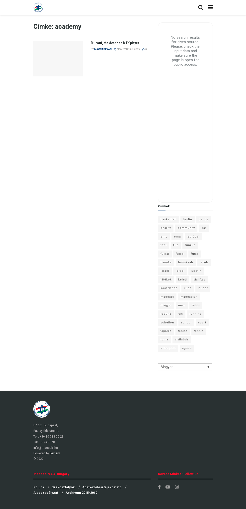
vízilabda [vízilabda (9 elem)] (182, 339)
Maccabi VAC (103, 49)
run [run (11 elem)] (180, 313)
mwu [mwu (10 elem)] (181, 305)
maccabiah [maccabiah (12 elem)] (189, 296)
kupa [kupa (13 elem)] (187, 288)
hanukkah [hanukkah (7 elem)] (185, 262)
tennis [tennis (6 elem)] (199, 331)
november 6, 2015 (127, 49)
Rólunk (38, 487)
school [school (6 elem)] (186, 322)
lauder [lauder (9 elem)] (203, 288)
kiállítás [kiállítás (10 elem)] (199, 279)
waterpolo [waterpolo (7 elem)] (168, 348)
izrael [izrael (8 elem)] (180, 270)
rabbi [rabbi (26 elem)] (196, 305)
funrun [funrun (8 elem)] (190, 245)
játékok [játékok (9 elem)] (166, 279)
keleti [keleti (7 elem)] (182, 279)
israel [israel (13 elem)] (165, 270)
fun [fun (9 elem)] (175, 245)
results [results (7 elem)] (166, 313)
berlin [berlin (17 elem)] (187, 219)
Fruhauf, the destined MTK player (115, 43)
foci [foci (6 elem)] (164, 245)
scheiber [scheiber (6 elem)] (167, 322)
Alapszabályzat (45, 493)
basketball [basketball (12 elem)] (168, 219)
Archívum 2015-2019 (81, 493)
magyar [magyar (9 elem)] (166, 305)
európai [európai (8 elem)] (193, 236)
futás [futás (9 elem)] (195, 253)
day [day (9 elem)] (204, 228)
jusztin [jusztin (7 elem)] (196, 270)
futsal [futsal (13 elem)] (165, 253)
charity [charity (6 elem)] (166, 228)
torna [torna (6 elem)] (164, 339)
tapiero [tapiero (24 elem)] (166, 331)
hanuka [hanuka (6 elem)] (166, 262)
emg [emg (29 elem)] (177, 236)
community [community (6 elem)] (186, 228)
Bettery (55, 453)
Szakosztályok (63, 487)
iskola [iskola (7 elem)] (204, 262)
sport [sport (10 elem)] (202, 322)
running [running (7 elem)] (195, 313)
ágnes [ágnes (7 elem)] (187, 348)
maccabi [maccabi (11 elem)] (167, 296)
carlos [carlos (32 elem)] (203, 219)
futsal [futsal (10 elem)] (180, 253)
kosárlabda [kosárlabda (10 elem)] (169, 288)
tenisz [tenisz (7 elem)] (182, 331)
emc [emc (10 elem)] (164, 236)
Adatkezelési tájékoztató (101, 487)
